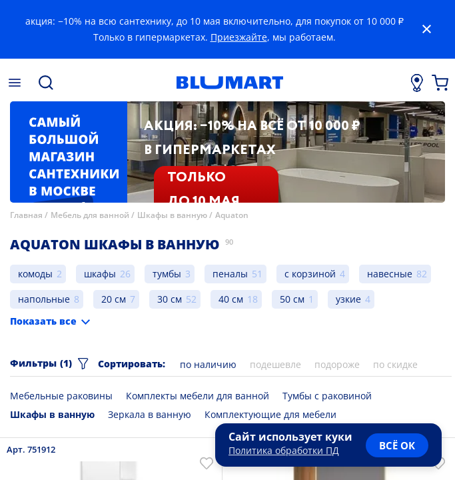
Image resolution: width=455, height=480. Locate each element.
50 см (292, 299)
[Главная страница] (229, 82)
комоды (35, 273)
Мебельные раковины (61, 395)
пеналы (230, 273)
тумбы (167, 273)
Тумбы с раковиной (327, 395)
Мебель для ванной (90, 215)
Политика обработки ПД (283, 450)
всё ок (397, 445)
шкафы (100, 273)
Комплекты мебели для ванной (197, 395)
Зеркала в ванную (149, 414)
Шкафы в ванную (172, 215)
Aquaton (231, 215)
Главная (26, 215)
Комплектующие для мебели (270, 414)
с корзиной (310, 273)
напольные (44, 299)
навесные (389, 273)
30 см (169, 299)
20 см (113, 299)
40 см (231, 299)
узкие (348, 299)
